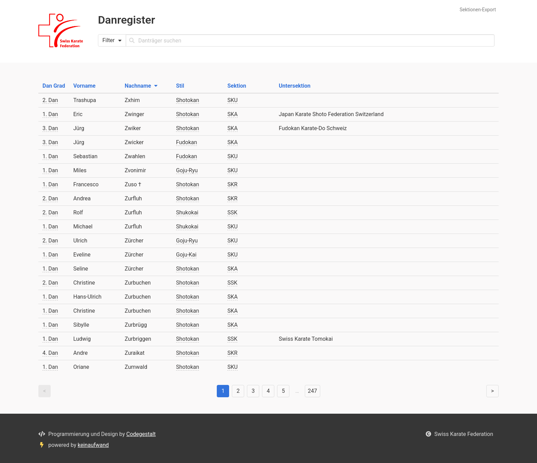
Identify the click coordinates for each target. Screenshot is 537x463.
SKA (232, 114)
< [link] (44, 391)
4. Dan (50, 353)
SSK (232, 212)
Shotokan (187, 100)
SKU (232, 100)
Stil (180, 86)
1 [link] (223, 391)
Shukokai (187, 212)
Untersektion (294, 86)
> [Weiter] (492, 391)
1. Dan (50, 114)
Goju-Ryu (187, 170)
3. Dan (50, 128)
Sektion (236, 86)
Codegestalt (141, 434)
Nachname (141, 86)
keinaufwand (93, 445)
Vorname (84, 86)
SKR (232, 184)
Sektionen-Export (478, 9)
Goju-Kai (186, 254)
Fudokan (186, 142)
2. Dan (50, 100)
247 (312, 391)
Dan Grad (53, 86)
